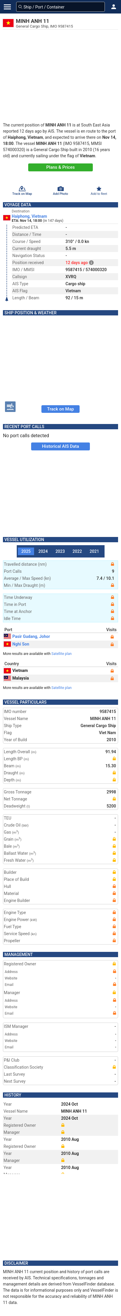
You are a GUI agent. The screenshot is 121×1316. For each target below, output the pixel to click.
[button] (113, 6)
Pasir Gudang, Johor (27, 636)
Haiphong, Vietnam (29, 216)
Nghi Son (16, 644)
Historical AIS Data (60, 446)
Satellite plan (61, 654)
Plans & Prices (60, 167)
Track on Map (60, 409)
